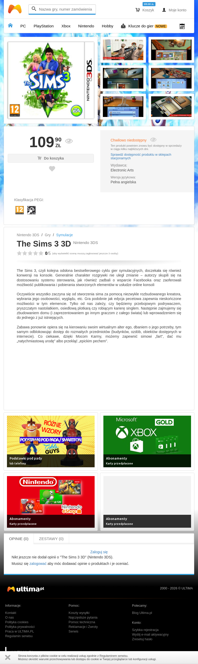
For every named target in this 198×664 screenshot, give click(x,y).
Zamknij (7, 657)
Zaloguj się (99, 552)
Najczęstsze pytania (83, 617)
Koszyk (145, 9)
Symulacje (64, 235)
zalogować (37, 564)
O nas (9, 617)
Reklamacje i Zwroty (83, 627)
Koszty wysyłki (79, 613)
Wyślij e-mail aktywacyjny (150, 634)
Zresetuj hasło (142, 639)
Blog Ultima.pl (142, 613)
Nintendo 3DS (28, 235)
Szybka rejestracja (145, 630)
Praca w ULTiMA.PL (19, 631)
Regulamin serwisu (18, 636)
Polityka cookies (16, 622)
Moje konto (174, 9)
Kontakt (10, 613)
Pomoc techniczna (82, 622)
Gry (48, 235)
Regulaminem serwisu (113, 655)
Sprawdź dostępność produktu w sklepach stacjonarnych (141, 156)
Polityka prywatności (20, 627)
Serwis (73, 631)
